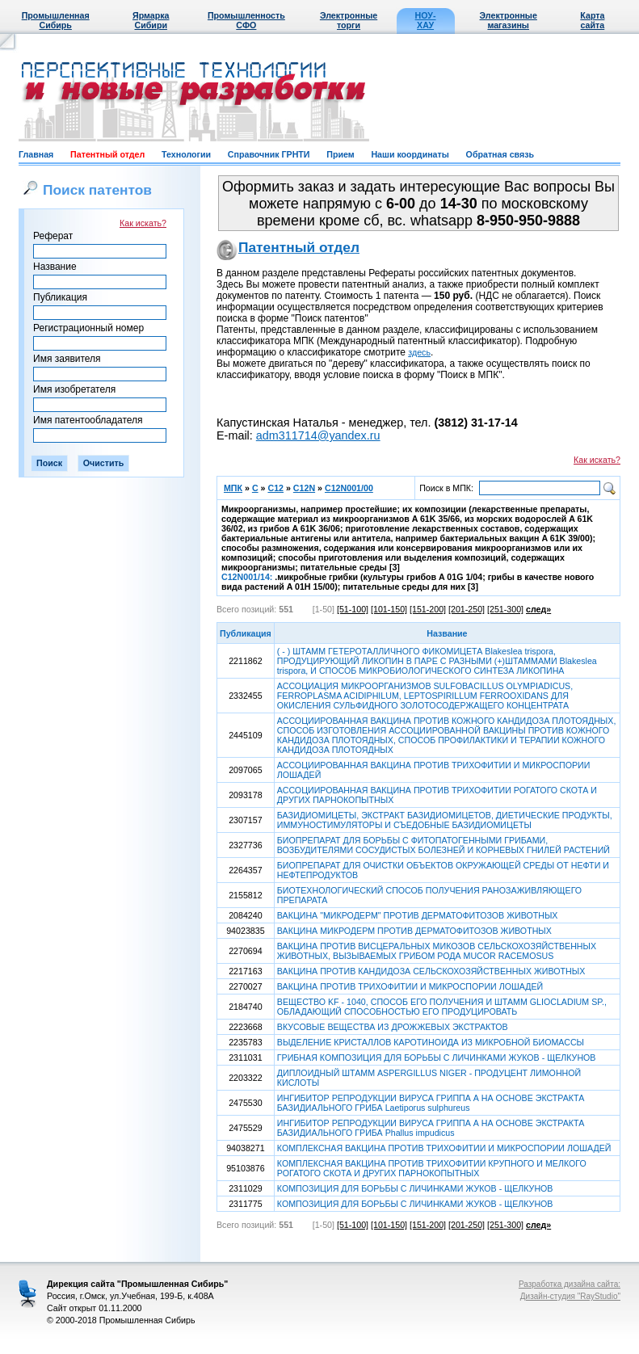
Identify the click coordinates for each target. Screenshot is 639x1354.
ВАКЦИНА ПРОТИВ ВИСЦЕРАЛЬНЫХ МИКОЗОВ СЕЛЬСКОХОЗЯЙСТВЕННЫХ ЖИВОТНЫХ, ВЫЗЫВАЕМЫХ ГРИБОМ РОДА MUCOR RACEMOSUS (436, 951)
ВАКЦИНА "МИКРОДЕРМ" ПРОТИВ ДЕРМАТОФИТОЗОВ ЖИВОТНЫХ (417, 915)
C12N (304, 488)
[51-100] (352, 609)
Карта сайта (592, 20)
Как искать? (143, 223)
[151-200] (428, 609)
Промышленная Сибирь (56, 20)
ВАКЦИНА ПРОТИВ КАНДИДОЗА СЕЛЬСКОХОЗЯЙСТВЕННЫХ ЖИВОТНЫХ (431, 971)
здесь (419, 352)
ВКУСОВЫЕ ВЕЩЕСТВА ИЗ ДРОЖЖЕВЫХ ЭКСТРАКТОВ (392, 1027)
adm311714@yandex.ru (318, 435)
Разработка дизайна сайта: (569, 1284)
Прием (340, 154)
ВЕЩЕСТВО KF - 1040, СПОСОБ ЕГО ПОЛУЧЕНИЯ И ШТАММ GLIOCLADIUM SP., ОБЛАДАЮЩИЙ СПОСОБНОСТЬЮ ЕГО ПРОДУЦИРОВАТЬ (442, 1006)
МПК (233, 488)
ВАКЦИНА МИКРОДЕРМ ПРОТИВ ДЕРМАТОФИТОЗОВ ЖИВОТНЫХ (414, 931)
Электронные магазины (508, 20)
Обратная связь (500, 154)
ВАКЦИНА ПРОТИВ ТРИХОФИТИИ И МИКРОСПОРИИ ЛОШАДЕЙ (410, 986)
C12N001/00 (349, 488)
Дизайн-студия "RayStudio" (570, 1296)
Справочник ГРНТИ (269, 154)
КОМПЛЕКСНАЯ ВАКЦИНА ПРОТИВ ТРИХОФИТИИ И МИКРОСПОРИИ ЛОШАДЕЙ (444, 1148)
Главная (36, 154)
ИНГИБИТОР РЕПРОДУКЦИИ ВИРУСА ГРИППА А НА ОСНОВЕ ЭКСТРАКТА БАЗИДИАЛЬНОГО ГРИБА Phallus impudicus (431, 1127)
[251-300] (505, 609)
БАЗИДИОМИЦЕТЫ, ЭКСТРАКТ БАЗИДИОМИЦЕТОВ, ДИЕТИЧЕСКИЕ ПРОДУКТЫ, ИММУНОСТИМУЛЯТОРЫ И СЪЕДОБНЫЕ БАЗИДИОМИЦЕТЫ (444, 820)
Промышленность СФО (246, 20)
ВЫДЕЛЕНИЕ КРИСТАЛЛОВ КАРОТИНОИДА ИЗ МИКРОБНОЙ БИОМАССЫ (430, 1042)
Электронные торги (348, 20)
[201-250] (466, 609)
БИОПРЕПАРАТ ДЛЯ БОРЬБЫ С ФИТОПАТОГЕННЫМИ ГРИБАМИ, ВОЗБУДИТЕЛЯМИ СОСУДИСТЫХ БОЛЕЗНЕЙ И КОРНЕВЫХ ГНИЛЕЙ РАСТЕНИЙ (443, 845)
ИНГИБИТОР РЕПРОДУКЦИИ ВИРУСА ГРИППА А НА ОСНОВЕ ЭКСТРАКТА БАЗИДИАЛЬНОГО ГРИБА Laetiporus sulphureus (431, 1102)
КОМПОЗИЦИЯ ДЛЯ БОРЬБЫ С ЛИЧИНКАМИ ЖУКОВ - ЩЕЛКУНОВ (415, 1188)
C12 (275, 488)
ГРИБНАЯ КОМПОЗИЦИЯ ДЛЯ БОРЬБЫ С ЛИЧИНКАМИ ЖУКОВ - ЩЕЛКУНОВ (436, 1057)
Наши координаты (409, 154)
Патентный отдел (107, 154)
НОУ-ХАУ (425, 20)
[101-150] (389, 609)
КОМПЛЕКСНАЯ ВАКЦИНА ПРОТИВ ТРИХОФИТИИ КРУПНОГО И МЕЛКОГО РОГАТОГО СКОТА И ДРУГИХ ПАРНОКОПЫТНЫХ (431, 1168)
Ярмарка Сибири (150, 20)
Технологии (186, 154)
